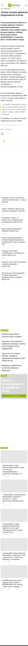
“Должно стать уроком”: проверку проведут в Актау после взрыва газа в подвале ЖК (13, 345)
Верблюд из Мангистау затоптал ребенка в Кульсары (12, 367)
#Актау (2, 129)
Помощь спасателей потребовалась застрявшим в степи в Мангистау (13, 253)
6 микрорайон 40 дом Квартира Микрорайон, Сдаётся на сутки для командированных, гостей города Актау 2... (12, 528)
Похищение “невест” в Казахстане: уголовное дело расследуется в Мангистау (12, 220)
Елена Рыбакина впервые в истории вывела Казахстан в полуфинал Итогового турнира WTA (13, 241)
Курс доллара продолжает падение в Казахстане (12, 230)
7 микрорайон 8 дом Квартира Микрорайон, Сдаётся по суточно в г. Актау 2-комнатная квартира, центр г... (14, 499)
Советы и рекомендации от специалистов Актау (13, 386)
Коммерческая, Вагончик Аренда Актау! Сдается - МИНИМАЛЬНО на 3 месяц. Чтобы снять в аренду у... (12, 583)
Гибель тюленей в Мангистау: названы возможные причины (13, 210)
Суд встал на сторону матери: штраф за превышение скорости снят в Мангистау (13, 357)
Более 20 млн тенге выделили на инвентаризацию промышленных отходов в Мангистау (13, 276)
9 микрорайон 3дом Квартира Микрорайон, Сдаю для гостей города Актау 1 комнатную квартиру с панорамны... (13, 556)
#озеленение (8, 129)
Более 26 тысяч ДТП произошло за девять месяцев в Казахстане (14, 264)
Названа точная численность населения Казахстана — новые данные (14, 200)
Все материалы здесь (14, 395)
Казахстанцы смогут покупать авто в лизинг (12, 335)
